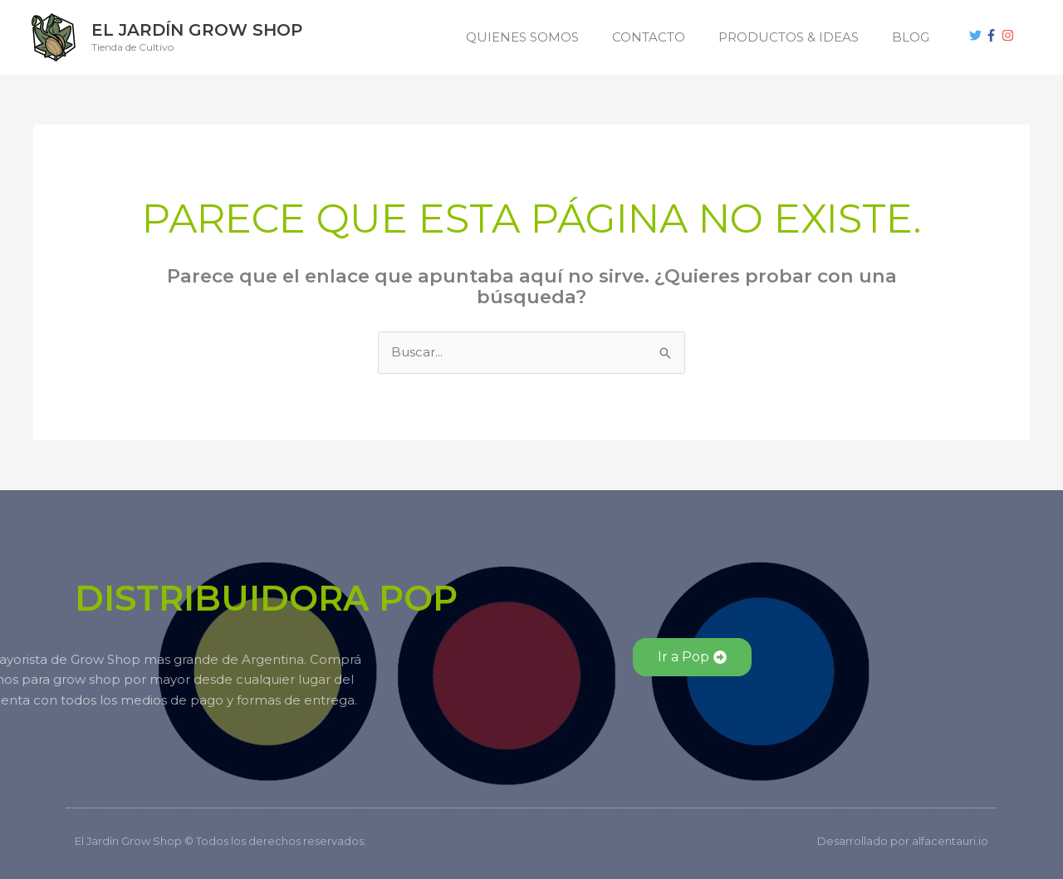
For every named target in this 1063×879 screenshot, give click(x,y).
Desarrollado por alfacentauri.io (902, 840)
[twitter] (977, 35)
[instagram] (1010, 35)
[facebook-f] (993, 35)
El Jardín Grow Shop (196, 30)
